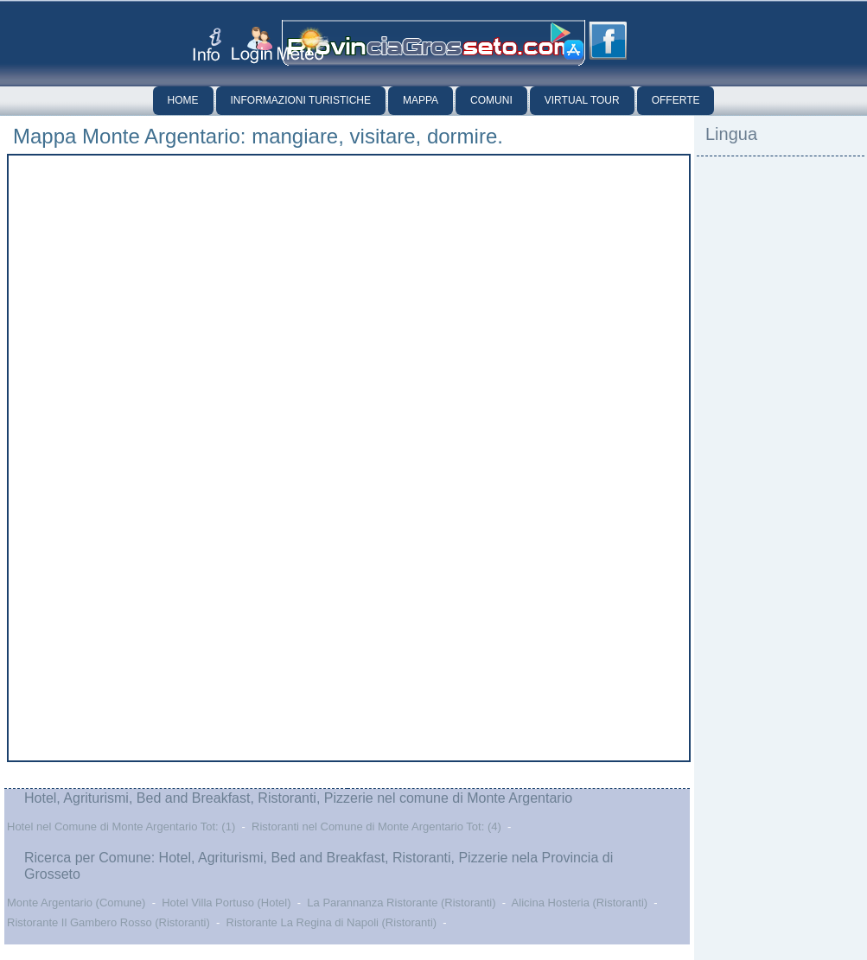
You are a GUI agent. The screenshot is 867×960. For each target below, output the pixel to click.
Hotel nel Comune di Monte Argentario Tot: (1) (121, 826)
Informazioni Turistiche (301, 100)
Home (183, 100)
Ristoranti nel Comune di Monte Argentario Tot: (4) (376, 826)
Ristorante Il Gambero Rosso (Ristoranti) (108, 922)
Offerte (676, 100)
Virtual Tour (582, 100)
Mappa (420, 100)
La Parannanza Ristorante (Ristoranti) (401, 902)
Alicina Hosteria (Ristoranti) (580, 902)
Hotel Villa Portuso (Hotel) (226, 902)
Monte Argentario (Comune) (76, 902)
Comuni (491, 100)
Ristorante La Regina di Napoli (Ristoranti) (331, 922)
